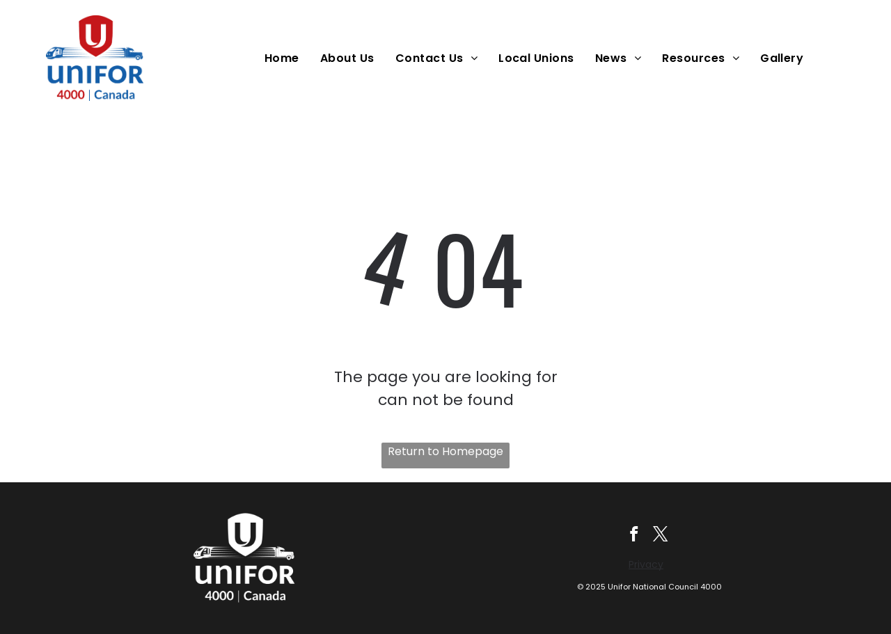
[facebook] (634, 536)
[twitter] (661, 536)
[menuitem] (285, 58)
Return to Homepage (445, 451)
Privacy (646, 565)
